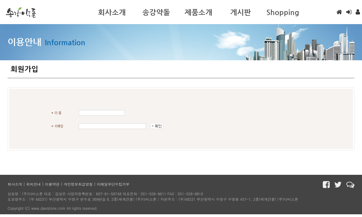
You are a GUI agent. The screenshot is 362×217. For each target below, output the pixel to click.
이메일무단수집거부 (113, 184)
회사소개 (15, 184)
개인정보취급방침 (78, 184)
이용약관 (52, 184)
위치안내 (33, 184)
